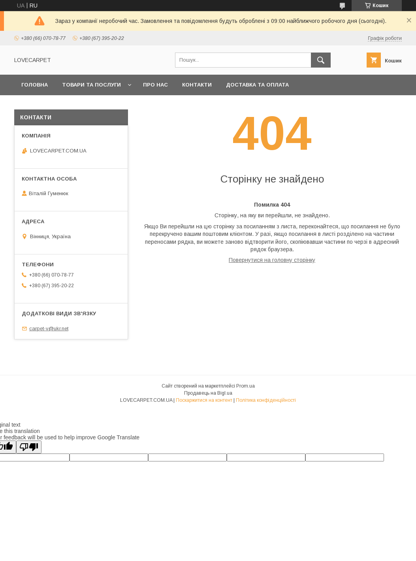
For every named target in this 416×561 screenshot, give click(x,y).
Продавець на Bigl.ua (208, 393)
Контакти (197, 85)
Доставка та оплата (257, 85)
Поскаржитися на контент (204, 400)
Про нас (155, 85)
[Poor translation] (28, 447)
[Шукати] (321, 60)
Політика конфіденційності (266, 400)
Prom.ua (245, 386)
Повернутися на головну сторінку (272, 260)
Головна (34, 85)
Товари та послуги (91, 85)
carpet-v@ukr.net (48, 328)
